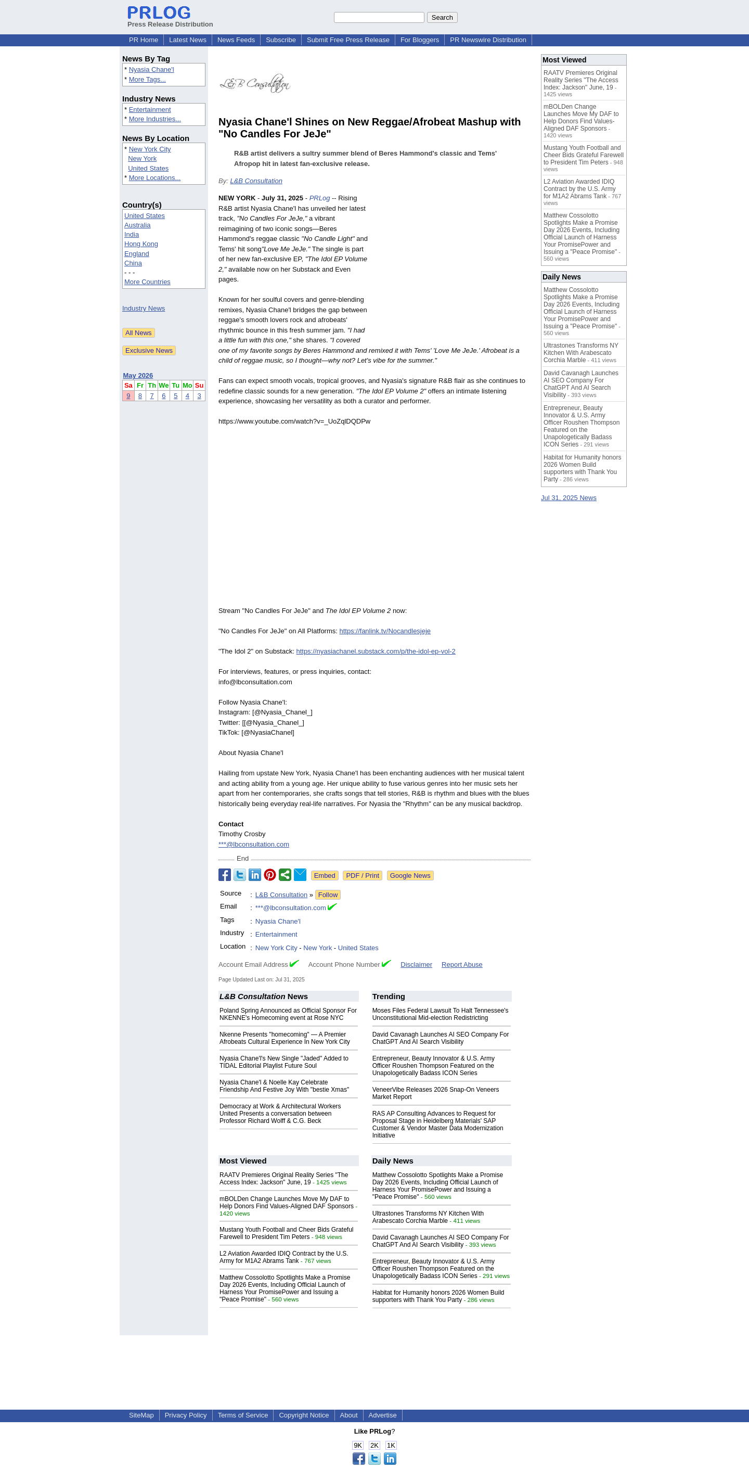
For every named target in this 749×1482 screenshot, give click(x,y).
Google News (410, 875)
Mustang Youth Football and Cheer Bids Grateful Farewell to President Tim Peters (286, 1233)
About (349, 1415)
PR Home (143, 40)
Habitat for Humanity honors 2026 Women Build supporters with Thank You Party (438, 1296)
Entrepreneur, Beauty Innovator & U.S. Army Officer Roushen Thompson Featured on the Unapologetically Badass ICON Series (433, 1066)
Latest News (187, 40)
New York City (150, 149)
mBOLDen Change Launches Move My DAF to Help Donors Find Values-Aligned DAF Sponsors (286, 1202)
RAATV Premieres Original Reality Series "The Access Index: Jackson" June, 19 (283, 1178)
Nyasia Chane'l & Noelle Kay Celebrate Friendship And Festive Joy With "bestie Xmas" (284, 1086)
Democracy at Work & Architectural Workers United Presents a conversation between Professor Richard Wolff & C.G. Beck (280, 1114)
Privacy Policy (186, 1415)
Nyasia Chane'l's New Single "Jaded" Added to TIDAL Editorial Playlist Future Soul (283, 1062)
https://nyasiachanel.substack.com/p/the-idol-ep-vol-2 (375, 651)
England (136, 254)
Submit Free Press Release (348, 40)
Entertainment (150, 109)
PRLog (319, 198)
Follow (328, 895)
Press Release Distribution (170, 20)
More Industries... (155, 119)
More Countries (147, 282)
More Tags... (147, 79)
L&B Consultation (256, 181)
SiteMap (141, 1415)
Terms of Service (243, 1415)
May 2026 (138, 375)
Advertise (383, 1415)
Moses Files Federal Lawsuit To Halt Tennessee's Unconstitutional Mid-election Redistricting (440, 1014)
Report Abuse (462, 964)
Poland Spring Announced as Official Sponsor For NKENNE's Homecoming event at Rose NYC (288, 1014)
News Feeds (236, 40)
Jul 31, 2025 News (569, 498)
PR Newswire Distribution (488, 40)
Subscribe (281, 40)
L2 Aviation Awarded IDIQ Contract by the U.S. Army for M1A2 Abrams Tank (283, 1257)
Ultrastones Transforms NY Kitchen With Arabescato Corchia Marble (428, 1217)
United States (148, 168)
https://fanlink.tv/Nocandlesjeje (385, 631)
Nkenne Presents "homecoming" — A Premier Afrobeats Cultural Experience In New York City (284, 1038)
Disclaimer (416, 964)
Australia (137, 225)
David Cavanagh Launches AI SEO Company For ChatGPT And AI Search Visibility (440, 1038)
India (131, 234)
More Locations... (155, 178)
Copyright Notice (304, 1415)
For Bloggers (420, 40)
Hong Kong (141, 244)
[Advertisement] (452, 270)
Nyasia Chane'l (151, 69)
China (133, 263)
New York (142, 158)
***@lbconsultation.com (253, 844)
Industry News (143, 308)
